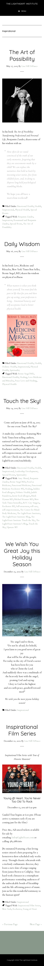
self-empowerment (10, 509)
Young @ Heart (30, 909)
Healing (23, 377)
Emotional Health (25, 206)
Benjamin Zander (25, 216)
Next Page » (36, 924)
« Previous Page (10, 924)
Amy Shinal (23, 478)
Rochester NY (8, 506)
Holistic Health (9, 366)
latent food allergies (21, 495)
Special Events (8, 474)
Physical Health (22, 209)
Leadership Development (26, 471)
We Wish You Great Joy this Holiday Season (22, 554)
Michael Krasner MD (23, 499)
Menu (23, 11)
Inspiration (7, 220)
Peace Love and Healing (26, 380)
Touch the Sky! (22, 400)
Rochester (17, 909)
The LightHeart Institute (22, 3)
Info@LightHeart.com (23, 837)
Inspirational (8, 209)
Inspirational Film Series (22, 730)
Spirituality (15, 370)
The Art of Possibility (22, 55)
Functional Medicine (21, 485)
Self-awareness (22, 506)
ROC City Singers (31, 502)
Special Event (16, 223)
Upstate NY (12, 527)
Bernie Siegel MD (26, 373)
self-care (34, 506)
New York (6, 909)
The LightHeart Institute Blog (16, 516)
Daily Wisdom (22, 243)
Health (38, 206)
